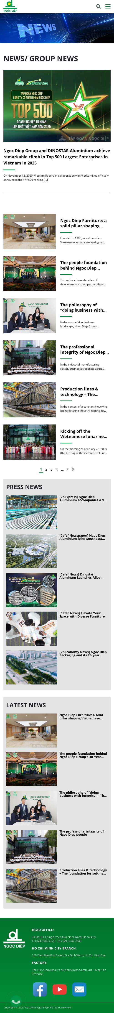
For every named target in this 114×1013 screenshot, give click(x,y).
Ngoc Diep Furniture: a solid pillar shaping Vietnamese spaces (83, 223)
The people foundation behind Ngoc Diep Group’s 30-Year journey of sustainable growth (84, 265)
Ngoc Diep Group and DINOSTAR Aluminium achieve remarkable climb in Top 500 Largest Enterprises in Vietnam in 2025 (56, 157)
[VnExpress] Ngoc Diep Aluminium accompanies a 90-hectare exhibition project (83, 498)
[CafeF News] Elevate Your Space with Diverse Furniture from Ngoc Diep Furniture (82, 615)
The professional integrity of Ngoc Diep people (82, 349)
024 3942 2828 (45, 941)
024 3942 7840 (72, 941)
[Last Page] (72, 469)
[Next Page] (67, 469)
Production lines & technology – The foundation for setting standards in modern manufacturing (83, 391)
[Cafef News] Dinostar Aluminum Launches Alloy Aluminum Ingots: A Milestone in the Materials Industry (83, 576)
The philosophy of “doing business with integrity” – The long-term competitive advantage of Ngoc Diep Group (84, 307)
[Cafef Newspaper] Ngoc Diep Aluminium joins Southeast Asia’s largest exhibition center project (83, 537)
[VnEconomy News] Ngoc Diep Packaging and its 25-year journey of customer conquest (83, 653)
